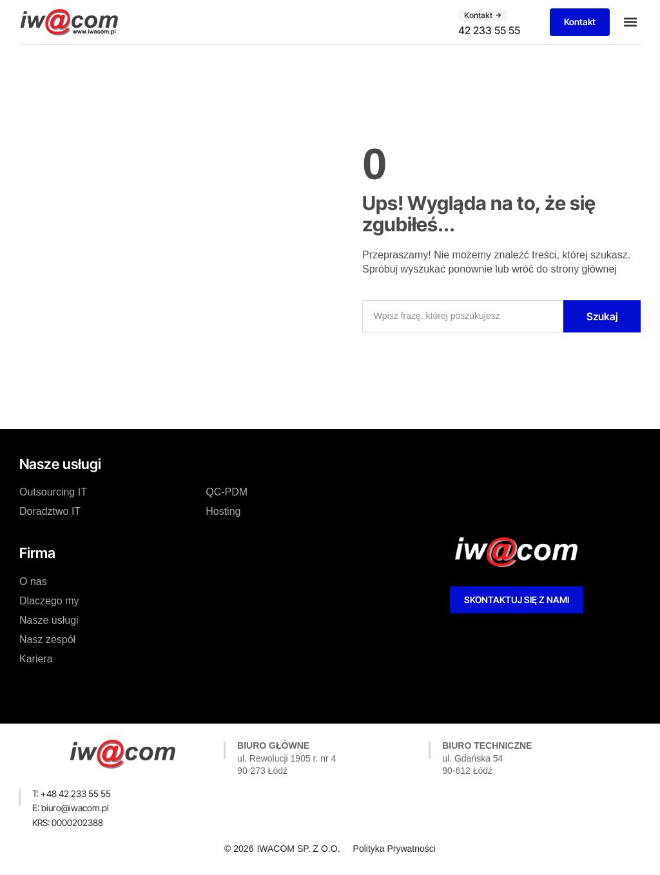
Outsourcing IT (53, 491)
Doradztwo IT (50, 511)
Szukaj (602, 316)
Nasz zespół (47, 639)
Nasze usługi (49, 620)
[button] (630, 22)
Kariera (36, 658)
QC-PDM (227, 491)
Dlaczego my (49, 600)
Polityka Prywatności (394, 848)
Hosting (223, 511)
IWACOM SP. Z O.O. (298, 848)
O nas (33, 581)
